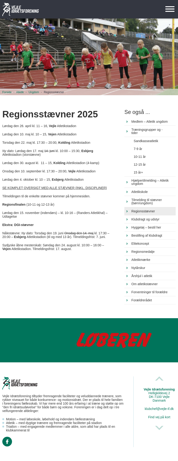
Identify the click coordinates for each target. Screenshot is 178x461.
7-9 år (138, 149)
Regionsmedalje (142, 251)
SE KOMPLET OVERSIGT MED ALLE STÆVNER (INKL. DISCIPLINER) (54, 188)
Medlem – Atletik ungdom (149, 121)
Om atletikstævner (144, 284)
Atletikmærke (140, 260)
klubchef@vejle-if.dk (159, 409)
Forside (7, 92)
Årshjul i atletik (141, 276)
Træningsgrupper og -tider (147, 131)
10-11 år (140, 157)
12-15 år (140, 164)
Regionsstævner (143, 211)
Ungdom (33, 92)
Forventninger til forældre (149, 292)
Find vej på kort (159, 417)
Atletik (20, 92)
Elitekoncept (140, 243)
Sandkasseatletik (146, 141)
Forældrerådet (141, 300)
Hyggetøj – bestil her (146, 227)
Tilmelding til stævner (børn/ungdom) (146, 201)
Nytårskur (138, 268)
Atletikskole (139, 192)
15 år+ (138, 172)
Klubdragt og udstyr (145, 219)
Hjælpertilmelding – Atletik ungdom (150, 182)
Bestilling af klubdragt (146, 235)
